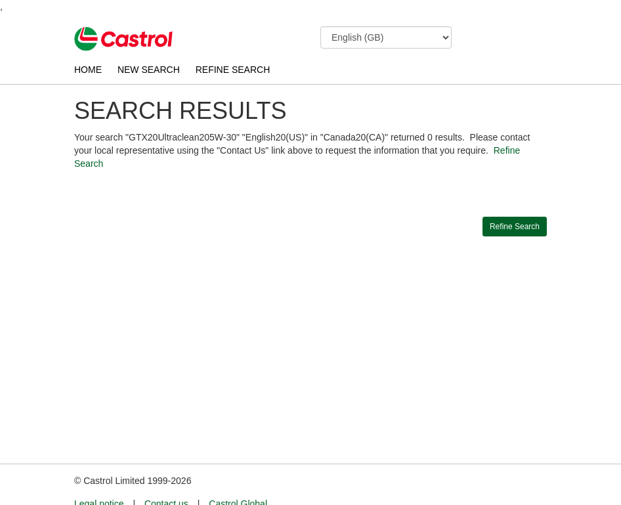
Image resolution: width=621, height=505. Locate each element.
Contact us (166, 479)
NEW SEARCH (149, 69)
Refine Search (515, 226)
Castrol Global (238, 479)
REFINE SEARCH (233, 69)
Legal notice (99, 479)
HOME (88, 69)
